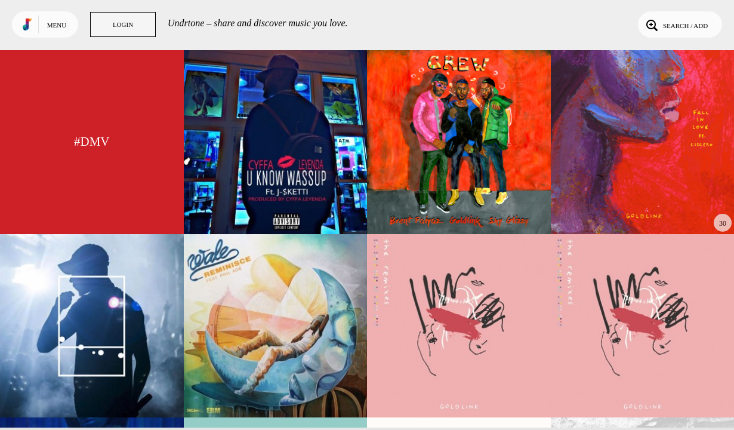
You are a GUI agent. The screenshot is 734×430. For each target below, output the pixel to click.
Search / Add (676, 24)
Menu (56, 25)
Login (123, 24)
